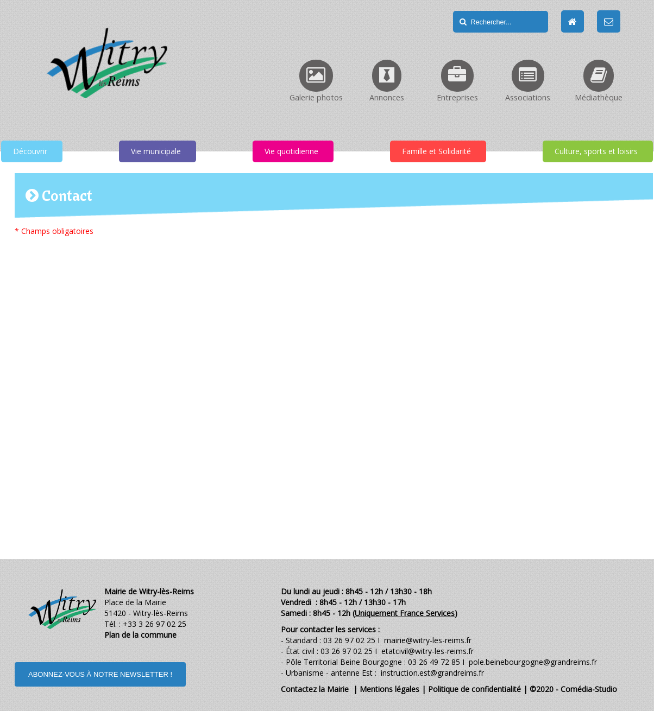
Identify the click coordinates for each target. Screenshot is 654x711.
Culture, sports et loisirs (596, 151)
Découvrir (30, 151)
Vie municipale (156, 151)
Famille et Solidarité (436, 151)
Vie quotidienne (291, 151)
